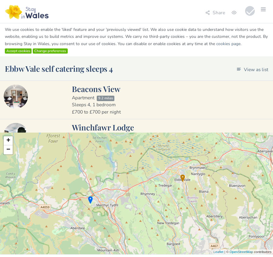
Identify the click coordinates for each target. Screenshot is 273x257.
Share (215, 12)
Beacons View (96, 89)
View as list (252, 69)
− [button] (8, 149)
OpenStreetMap (241, 252)
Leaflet (219, 252)
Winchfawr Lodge (103, 127)
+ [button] (8, 140)
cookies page (228, 44)
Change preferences (50, 50)
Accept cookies (18, 50)
